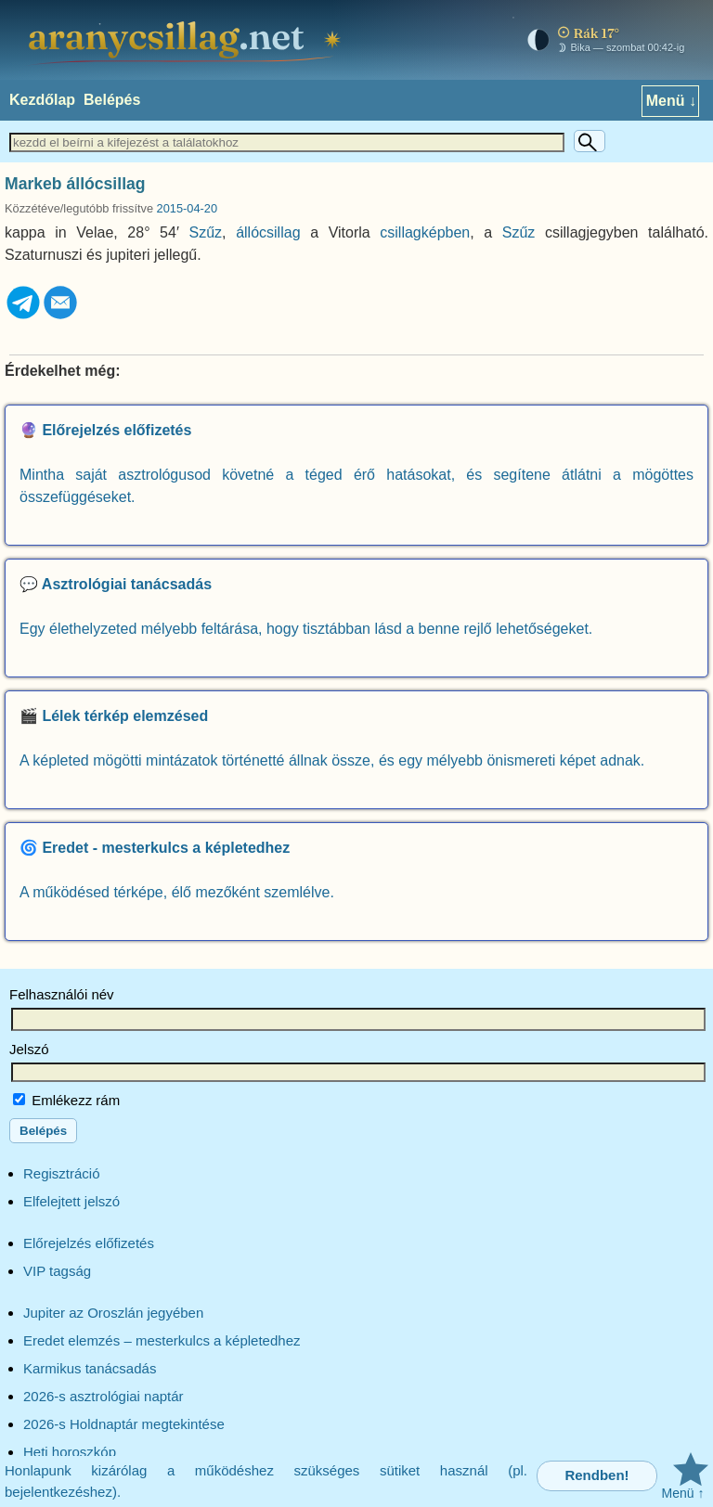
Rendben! (596, 1475)
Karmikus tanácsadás (89, 1368)
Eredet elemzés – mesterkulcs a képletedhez (161, 1340)
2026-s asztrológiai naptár (103, 1396)
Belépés (112, 100)
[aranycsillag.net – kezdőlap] (187, 39)
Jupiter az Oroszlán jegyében (113, 1312)
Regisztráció (61, 1173)
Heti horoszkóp (69, 1452)
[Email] (60, 316)
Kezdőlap (42, 100)
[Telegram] (23, 316)
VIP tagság (57, 1271)
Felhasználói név (61, 994)
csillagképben (425, 232)
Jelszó (29, 1049)
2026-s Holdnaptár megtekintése (124, 1424)
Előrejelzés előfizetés (88, 1243)
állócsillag (268, 232)
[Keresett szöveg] (286, 142)
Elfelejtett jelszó (71, 1201)
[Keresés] (589, 141)
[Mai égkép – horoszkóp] (601, 40)
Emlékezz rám (66, 1100)
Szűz (206, 232)
